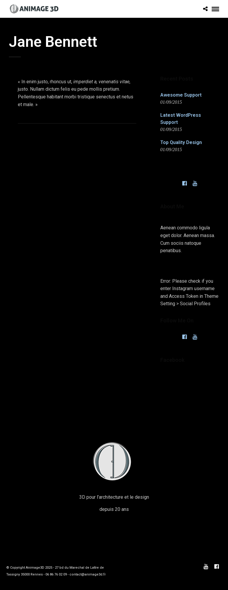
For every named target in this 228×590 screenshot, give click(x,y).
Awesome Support (181, 95)
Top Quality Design (181, 142)
